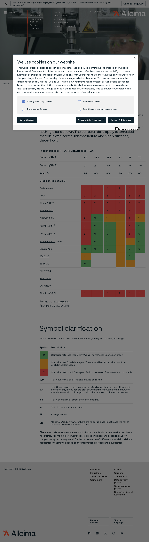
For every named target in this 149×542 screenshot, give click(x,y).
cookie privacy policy (75, 92)
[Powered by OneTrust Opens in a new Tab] (126, 128)
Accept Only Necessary (91, 120)
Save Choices (27, 120)
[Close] (134, 58)
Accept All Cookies (121, 120)
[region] (75, 92)
